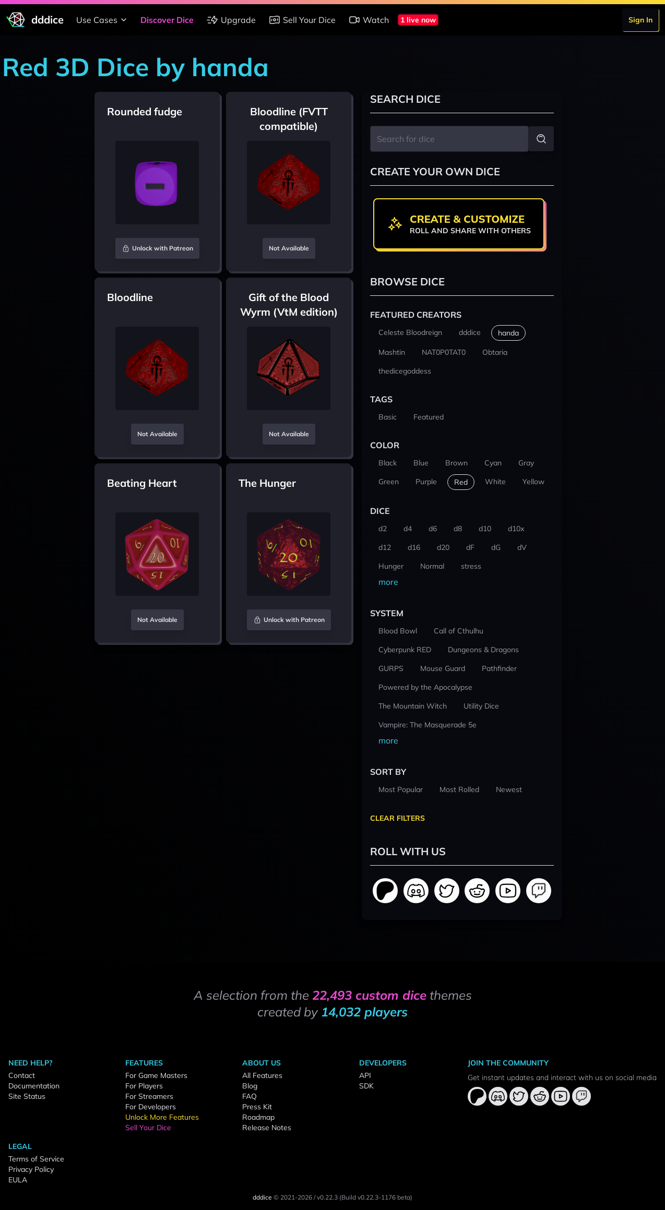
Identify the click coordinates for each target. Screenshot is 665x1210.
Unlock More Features (162, 1117)
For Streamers (149, 1096)
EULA (17, 1179)
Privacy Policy (31, 1169)
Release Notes (266, 1127)
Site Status (26, 1096)
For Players (144, 1086)
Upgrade (231, 20)
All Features (262, 1075)
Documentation (34, 1086)
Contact (21, 1075)
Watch (368, 20)
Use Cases (103, 20)
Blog (249, 1086)
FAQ (249, 1096)
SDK (366, 1086)
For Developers (150, 1106)
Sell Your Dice (302, 20)
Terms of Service (36, 1159)
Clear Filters (397, 818)
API (365, 1075)
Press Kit (257, 1106)
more (388, 582)
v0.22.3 (327, 1197)
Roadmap (258, 1117)
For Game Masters (156, 1075)
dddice (262, 1197)
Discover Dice (167, 20)
